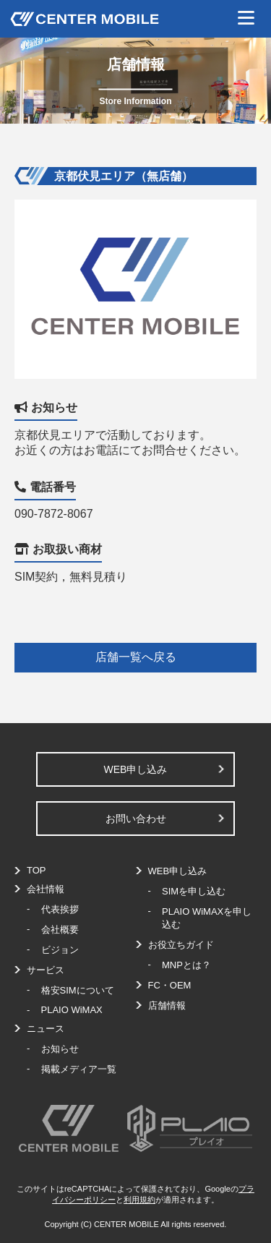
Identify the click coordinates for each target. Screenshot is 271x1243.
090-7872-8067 (53, 514)
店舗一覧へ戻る (135, 657)
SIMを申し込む (193, 891)
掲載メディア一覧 (78, 1069)
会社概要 (60, 929)
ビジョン (60, 949)
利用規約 (139, 1199)
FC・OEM (170, 985)
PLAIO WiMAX (72, 1009)
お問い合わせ (136, 818)
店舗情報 (167, 1005)
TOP (36, 870)
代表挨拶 (60, 909)
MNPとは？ (186, 965)
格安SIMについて (77, 990)
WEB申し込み (136, 769)
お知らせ (60, 1048)
